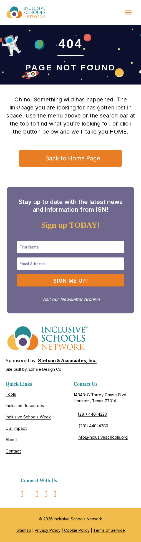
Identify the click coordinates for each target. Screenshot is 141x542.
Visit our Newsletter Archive (71, 299)
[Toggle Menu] (128, 12)
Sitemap (23, 530)
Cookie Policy (77, 530)
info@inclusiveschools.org (103, 437)
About (11, 439)
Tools (11, 394)
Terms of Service (109, 530)
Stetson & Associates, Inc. (67, 360)
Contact (13, 451)
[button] (70, 280)
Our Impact (16, 428)
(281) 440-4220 (92, 414)
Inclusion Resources (25, 405)
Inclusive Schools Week (28, 417)
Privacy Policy (48, 530)
